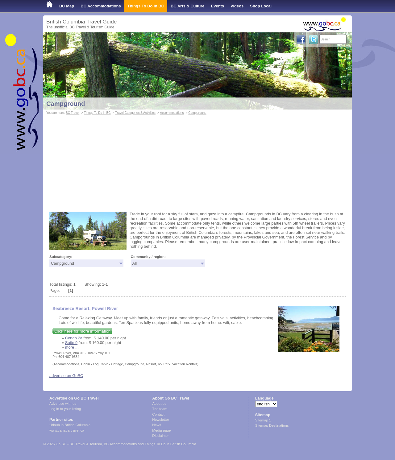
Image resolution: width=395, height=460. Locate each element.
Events (217, 6)
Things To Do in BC (145, 6)
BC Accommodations (101, 6)
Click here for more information (82, 331)
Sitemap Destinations (272, 425)
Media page (161, 430)
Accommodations (172, 112)
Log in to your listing (65, 409)
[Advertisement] (197, 162)
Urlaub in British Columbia (69, 425)
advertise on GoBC (66, 375)
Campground (65, 103)
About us (159, 403)
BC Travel (72, 112)
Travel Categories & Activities (135, 112)
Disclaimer (160, 435)
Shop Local (261, 6)
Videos (237, 6)
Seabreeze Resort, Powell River (85, 308)
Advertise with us (62, 403)
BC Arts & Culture (188, 6)
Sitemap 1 (263, 420)
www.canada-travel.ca (66, 430)
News (156, 425)
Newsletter (160, 419)
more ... (72, 347)
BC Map (66, 6)
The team (159, 409)
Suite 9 (71, 342)
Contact (158, 414)
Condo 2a (73, 338)
